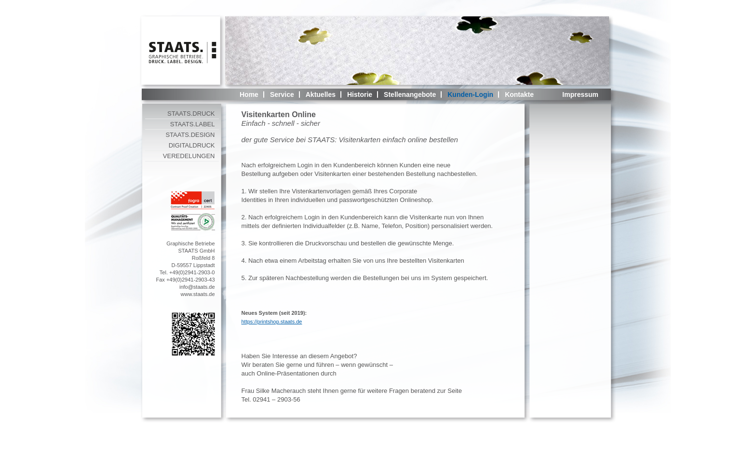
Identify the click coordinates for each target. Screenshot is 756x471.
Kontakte (519, 94)
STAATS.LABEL (192, 124)
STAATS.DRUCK (191, 113)
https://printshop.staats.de (272, 321)
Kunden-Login (470, 94)
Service (282, 94)
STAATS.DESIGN (190, 134)
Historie (359, 94)
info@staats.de (197, 287)
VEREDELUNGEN (189, 156)
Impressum (580, 94)
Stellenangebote (410, 94)
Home (249, 94)
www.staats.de (198, 294)
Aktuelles (321, 94)
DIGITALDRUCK (192, 145)
